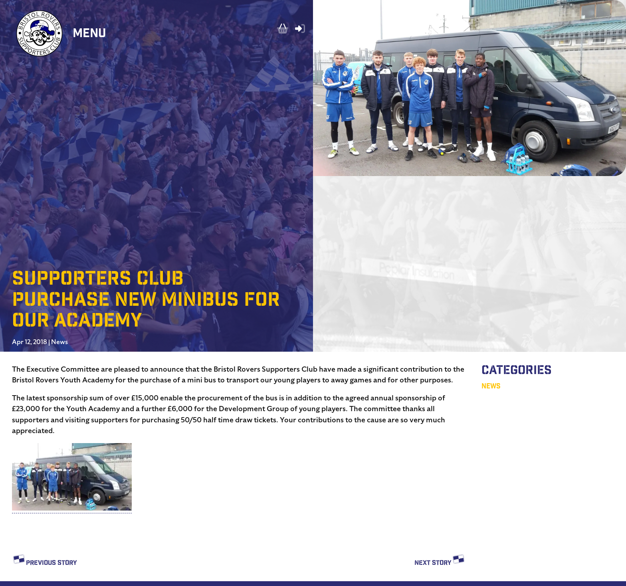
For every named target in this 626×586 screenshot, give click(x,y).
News (59, 342)
